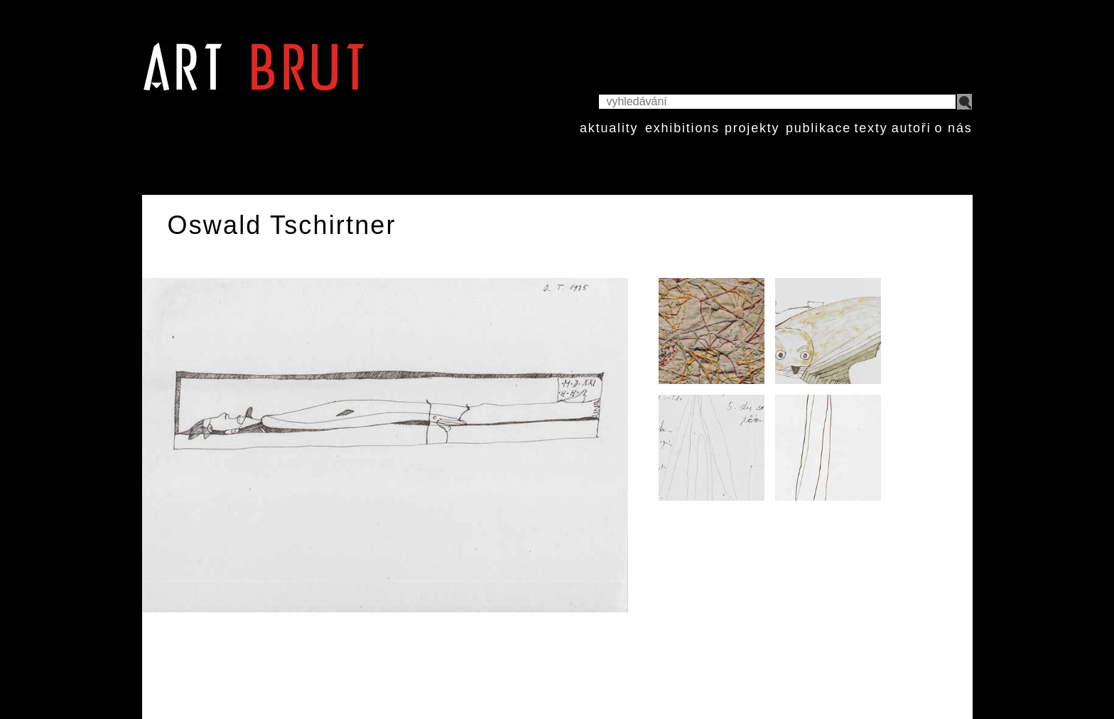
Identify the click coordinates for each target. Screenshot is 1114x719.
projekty (752, 128)
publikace (818, 128)
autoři (911, 128)
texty (870, 128)
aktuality (609, 128)
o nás (953, 128)
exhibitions (682, 128)
